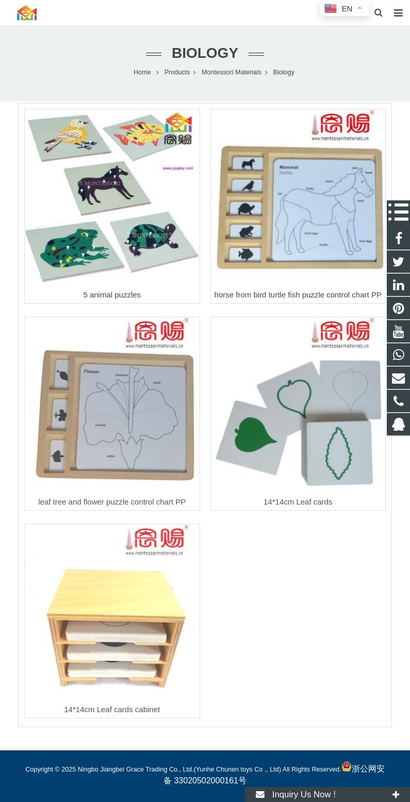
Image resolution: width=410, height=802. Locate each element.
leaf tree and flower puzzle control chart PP (112, 501)
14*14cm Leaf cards (298, 501)
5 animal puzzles (112, 294)
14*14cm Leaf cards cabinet (112, 709)
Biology (205, 53)
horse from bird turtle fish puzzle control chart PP (298, 294)
